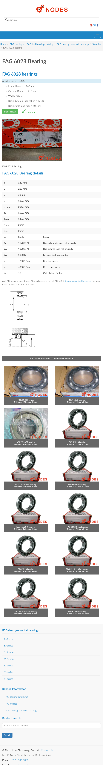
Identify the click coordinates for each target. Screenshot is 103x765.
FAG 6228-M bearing (77, 611)
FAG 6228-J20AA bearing (77, 569)
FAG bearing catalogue (16, 696)
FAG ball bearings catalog (40, 44)
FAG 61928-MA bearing (77, 527)
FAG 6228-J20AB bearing (26, 611)
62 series (8, 665)
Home (3, 44)
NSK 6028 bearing (26, 400)
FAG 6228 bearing (26, 569)
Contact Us (47, 750)
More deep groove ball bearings (21, 710)
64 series (8, 678)
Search (7, 735)
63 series (8, 672)
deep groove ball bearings (78, 280)
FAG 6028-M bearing (77, 484)
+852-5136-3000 (19, 759)
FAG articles (11, 703)
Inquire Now (10, 111)
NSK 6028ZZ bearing (26, 442)
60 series (96, 44)
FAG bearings (16, 44)
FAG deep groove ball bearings (73, 44)
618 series (9, 652)
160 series (9, 639)
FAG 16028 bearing (77, 442)
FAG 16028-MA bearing (25, 484)
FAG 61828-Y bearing (25, 527)
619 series (9, 658)
